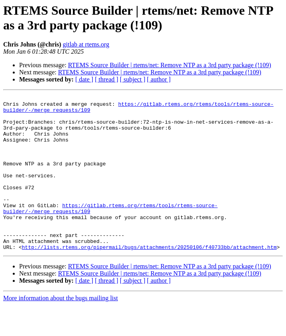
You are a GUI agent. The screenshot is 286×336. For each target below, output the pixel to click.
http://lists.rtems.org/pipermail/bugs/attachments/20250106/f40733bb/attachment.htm (149, 278)
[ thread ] (106, 79)
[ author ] (159, 79)
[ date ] (84, 79)
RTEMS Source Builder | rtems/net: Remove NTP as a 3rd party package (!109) (169, 65)
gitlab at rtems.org (86, 44)
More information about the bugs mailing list (60, 329)
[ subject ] (132, 79)
